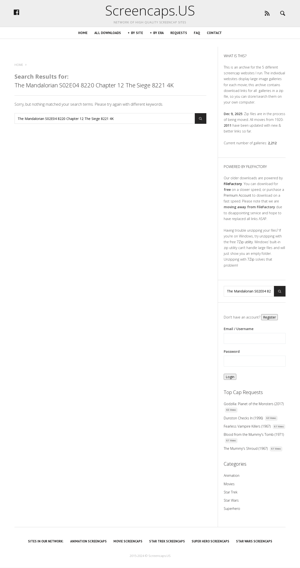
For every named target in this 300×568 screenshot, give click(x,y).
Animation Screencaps (88, 541)
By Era (158, 41)
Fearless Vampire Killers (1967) (247, 426)
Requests (178, 41)
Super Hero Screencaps (210, 541)
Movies (229, 484)
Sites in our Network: (45, 541)
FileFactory (233, 183)
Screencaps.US (150, 14)
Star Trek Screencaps (167, 541)
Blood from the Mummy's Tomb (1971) (254, 434)
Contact (214, 41)
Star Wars (231, 500)
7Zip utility (245, 242)
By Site (137, 41)
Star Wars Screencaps (254, 541)
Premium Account (237, 195)
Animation (231, 475)
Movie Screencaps (127, 541)
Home (83, 41)
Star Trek (230, 492)
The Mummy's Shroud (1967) (246, 448)
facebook (35, 16)
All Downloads (107, 41)
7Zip (250, 259)
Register (269, 317)
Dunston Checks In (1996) (243, 418)
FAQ (197, 41)
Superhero (232, 508)
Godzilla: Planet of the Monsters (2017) (254, 404)
